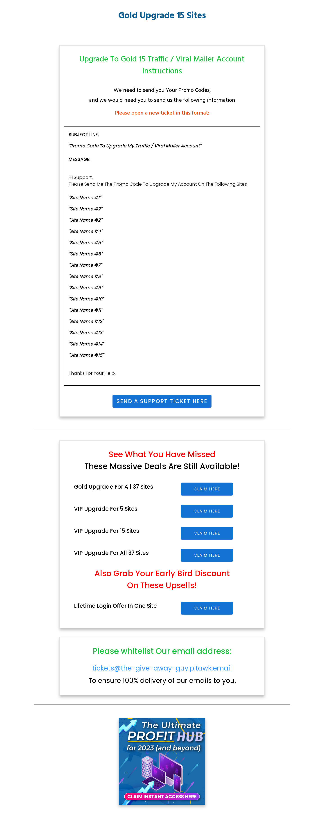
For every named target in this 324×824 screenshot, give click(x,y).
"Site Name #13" (86, 333)
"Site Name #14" (86, 344)
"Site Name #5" (85, 242)
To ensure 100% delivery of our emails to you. (162, 675)
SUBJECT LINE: (84, 134)
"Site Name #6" (85, 254)
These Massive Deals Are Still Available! (162, 466)
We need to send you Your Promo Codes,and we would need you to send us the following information (162, 95)
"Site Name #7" (85, 265)
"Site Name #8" (85, 276)
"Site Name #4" (85, 231)
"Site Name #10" (86, 299)
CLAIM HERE (207, 489)
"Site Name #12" (86, 321)
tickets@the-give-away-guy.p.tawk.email (162, 668)
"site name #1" (85, 197)
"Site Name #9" (85, 287)
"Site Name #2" (85, 209)
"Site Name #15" (86, 355)
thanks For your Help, (92, 373)
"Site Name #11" (85, 310)
